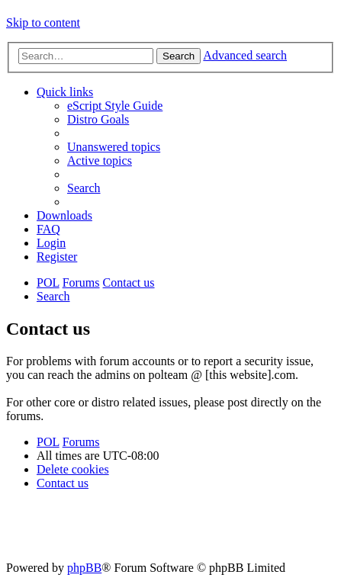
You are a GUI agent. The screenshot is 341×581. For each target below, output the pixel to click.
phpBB (84, 567)
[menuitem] (114, 105)
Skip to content (43, 22)
